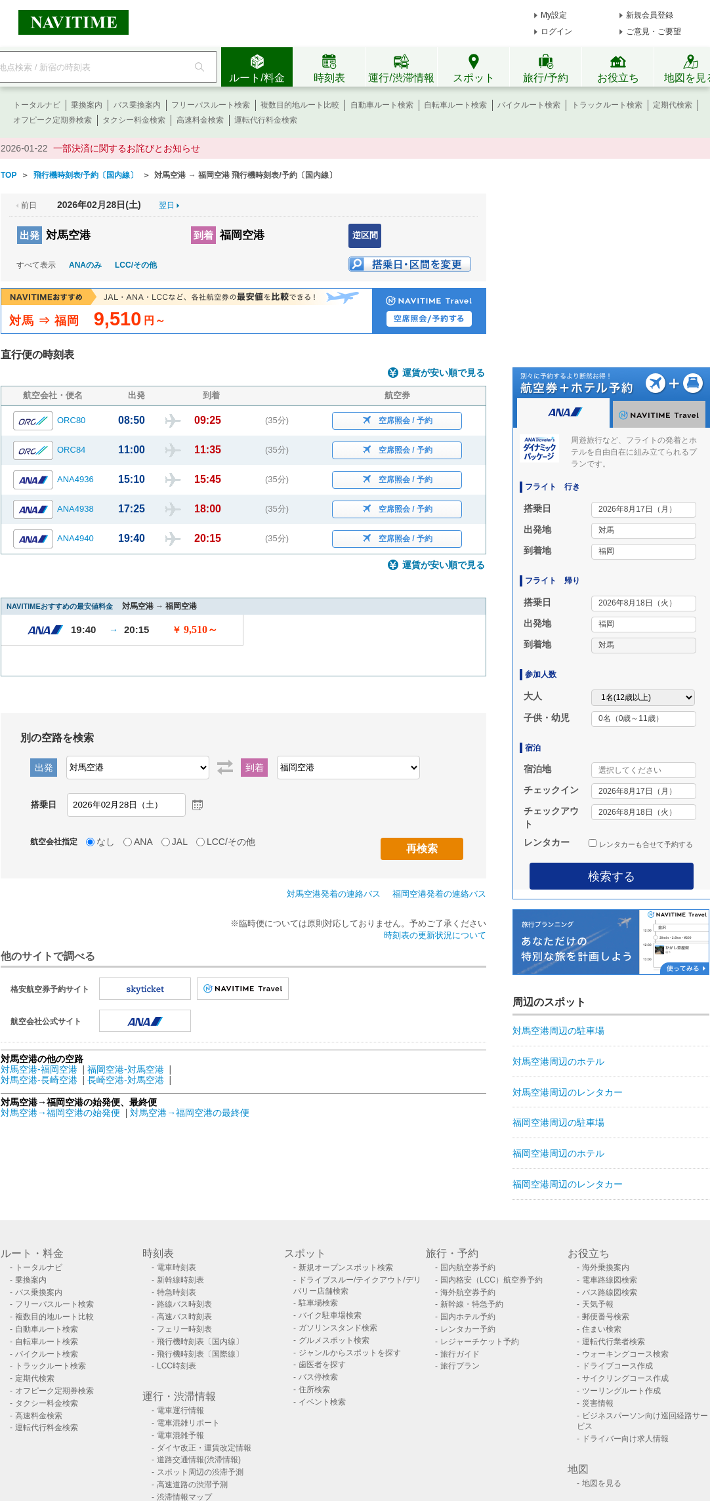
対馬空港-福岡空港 (39, 1069)
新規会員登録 (649, 15)
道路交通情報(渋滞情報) (199, 1459)
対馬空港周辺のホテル (558, 1061)
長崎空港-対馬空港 (125, 1080)
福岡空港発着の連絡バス (439, 894)
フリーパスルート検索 (210, 105)
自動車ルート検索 (381, 105)
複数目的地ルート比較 (300, 105)
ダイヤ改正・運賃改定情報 (204, 1447)
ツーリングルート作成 (621, 1390)
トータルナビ (36, 105)
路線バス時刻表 (184, 1304)
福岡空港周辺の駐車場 (558, 1122)
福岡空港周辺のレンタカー (567, 1184)
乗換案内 (86, 105)
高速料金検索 (200, 120)
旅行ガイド (460, 1354)
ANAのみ (85, 265)
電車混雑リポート (188, 1423)
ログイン (556, 31)
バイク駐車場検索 (330, 1315)
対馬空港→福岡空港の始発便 (62, 1112)
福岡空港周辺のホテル (558, 1153)
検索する (611, 876)
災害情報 (598, 1403)
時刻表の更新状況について (435, 935)
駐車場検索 (318, 1302)
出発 (29, 235)
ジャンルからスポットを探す (350, 1352)
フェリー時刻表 (184, 1329)
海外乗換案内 (605, 1267)
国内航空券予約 (467, 1267)
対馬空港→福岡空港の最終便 (189, 1112)
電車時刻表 (176, 1267)
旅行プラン (460, 1365)
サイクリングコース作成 (625, 1378)
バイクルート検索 (528, 105)
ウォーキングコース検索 (625, 1354)
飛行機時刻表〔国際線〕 (200, 1354)
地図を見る (601, 1483)
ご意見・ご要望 (653, 31)
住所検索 (314, 1389)
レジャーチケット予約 (479, 1341)
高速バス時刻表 (184, 1316)
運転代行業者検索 (613, 1341)
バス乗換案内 (137, 105)
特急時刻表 (176, 1292)
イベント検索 (322, 1402)
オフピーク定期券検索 (52, 120)
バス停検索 (318, 1377)
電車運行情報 (180, 1410)
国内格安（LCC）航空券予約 (491, 1280)
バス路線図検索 (609, 1292)
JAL (180, 841)
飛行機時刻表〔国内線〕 (200, 1341)
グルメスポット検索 (334, 1340)
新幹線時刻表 (180, 1280)
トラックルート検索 (607, 105)
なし (105, 841)
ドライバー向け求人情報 (625, 1438)
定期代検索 (672, 105)
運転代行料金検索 (265, 120)
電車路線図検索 (609, 1280)
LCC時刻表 (176, 1365)
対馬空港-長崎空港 (39, 1080)
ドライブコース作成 (617, 1365)
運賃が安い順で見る (443, 373)
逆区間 (365, 235)
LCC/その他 (136, 265)
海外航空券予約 (467, 1292)
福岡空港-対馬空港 (125, 1069)
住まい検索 (601, 1329)
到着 (203, 235)
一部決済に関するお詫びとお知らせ (126, 148)
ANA (143, 841)
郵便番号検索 (605, 1316)
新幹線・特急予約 (471, 1304)
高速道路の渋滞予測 (192, 1484)
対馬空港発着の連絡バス (334, 894)
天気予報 (598, 1304)
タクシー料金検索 (133, 120)
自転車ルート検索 (455, 105)
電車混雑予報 (180, 1435)
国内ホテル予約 (467, 1316)
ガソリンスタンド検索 (338, 1327)
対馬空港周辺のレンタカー (567, 1092)
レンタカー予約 (467, 1329)
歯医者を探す (322, 1364)
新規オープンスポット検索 (346, 1267)
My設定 (554, 15)
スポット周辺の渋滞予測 (200, 1472)
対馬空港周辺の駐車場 (558, 1030)
